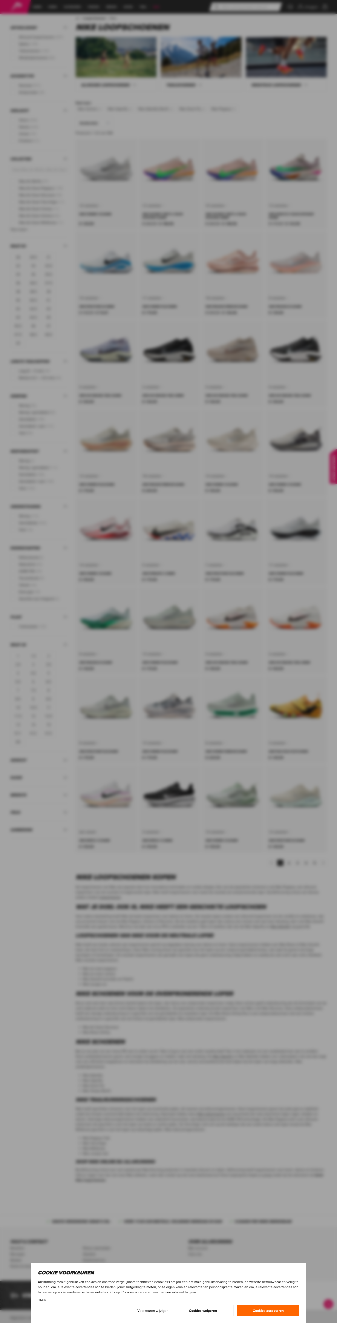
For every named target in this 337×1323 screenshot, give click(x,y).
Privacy (42, 1299)
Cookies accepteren (268, 1310)
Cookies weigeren (203, 1310)
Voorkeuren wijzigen (152, 1310)
